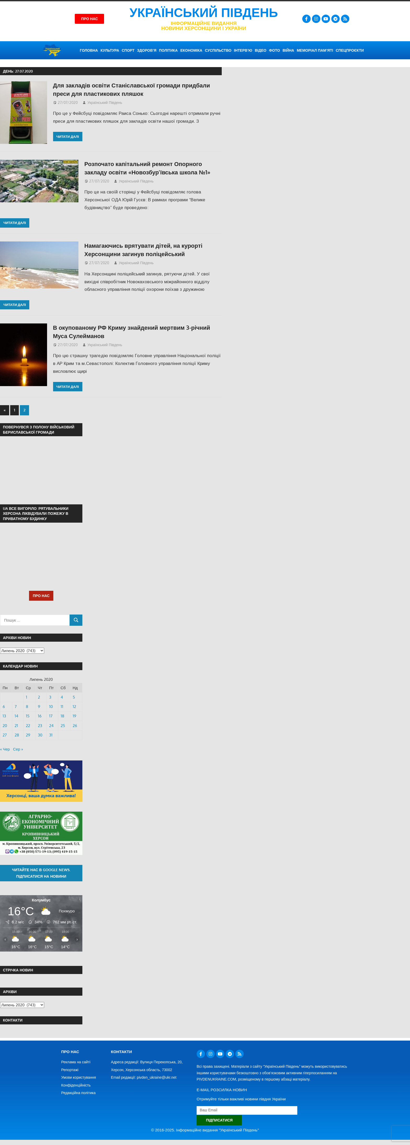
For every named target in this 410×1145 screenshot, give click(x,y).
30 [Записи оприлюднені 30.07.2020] (40, 735)
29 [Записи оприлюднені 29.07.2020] (28, 735)
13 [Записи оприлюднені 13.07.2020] (4, 715)
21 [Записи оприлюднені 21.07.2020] (16, 725)
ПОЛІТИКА (168, 50)
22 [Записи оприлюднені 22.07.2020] (28, 725)
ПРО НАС (41, 595)
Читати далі (67, 136)
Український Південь (203, 13)
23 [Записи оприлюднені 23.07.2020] (40, 725)
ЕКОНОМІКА (191, 50)
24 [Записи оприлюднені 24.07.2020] (51, 725)
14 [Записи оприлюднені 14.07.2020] (16, 715)
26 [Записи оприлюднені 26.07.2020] (75, 725)
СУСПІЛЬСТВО (218, 50)
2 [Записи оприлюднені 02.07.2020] (39, 697)
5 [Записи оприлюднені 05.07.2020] (74, 697)
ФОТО (274, 50)
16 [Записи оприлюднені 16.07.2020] (40, 715)
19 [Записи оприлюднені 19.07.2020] (74, 715)
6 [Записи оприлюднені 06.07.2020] (4, 706)
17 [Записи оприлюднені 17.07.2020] (51, 715)
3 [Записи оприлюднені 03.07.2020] (50, 697)
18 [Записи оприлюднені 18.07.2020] (62, 715)
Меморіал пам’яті (315, 50)
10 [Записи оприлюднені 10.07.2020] (51, 706)
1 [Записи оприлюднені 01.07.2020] (26, 697)
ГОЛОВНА (89, 50)
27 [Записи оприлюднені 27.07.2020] (5, 735)
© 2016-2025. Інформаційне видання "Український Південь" (205, 1130)
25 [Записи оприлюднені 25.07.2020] (63, 725)
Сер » (18, 749)
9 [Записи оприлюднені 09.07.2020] (39, 706)
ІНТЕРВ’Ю (243, 50)
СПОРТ (128, 50)
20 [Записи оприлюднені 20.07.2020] (5, 725)
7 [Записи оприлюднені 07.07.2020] (16, 706)
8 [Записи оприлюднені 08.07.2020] (27, 706)
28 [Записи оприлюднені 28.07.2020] (17, 735)
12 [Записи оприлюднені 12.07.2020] (74, 706)
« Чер (5, 749)
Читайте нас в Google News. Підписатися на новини (41, 872)
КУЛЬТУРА (109, 50)
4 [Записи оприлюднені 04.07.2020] (62, 697)
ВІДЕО (260, 50)
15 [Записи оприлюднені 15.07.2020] (28, 715)
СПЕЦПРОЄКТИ (350, 50)
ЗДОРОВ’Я (146, 50)
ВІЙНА (288, 50)
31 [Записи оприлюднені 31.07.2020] (51, 735)
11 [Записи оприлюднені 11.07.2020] (62, 706)
